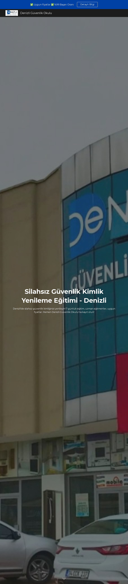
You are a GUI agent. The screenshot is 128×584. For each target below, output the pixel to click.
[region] (64, 4)
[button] (64, 579)
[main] (64, 300)
